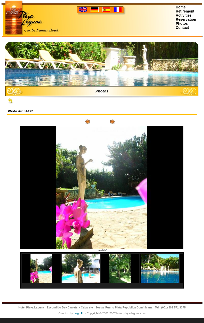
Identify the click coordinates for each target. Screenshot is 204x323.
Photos (182, 23)
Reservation (186, 19)
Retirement (185, 11)
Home (181, 7)
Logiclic (79, 313)
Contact (182, 28)
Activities (184, 15)
